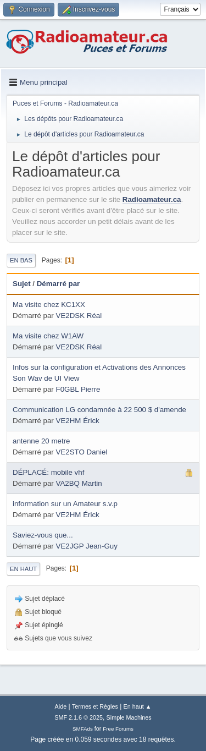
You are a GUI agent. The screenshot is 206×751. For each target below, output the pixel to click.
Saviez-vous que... (43, 535)
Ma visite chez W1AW (48, 336)
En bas (21, 260)
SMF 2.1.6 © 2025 (78, 717)
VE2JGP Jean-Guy (87, 546)
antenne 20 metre (41, 441)
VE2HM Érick (77, 420)
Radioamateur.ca (152, 199)
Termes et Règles (95, 706)
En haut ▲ (138, 706)
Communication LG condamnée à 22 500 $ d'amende (99, 409)
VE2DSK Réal (79, 315)
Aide (61, 706)
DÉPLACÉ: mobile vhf (48, 472)
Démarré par (58, 283)
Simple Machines (129, 717)
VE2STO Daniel (82, 452)
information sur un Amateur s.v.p (65, 504)
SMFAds (83, 729)
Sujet (22, 283)
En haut (23, 569)
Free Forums (118, 729)
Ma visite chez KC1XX (49, 304)
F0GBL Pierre (78, 389)
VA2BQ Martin (79, 483)
